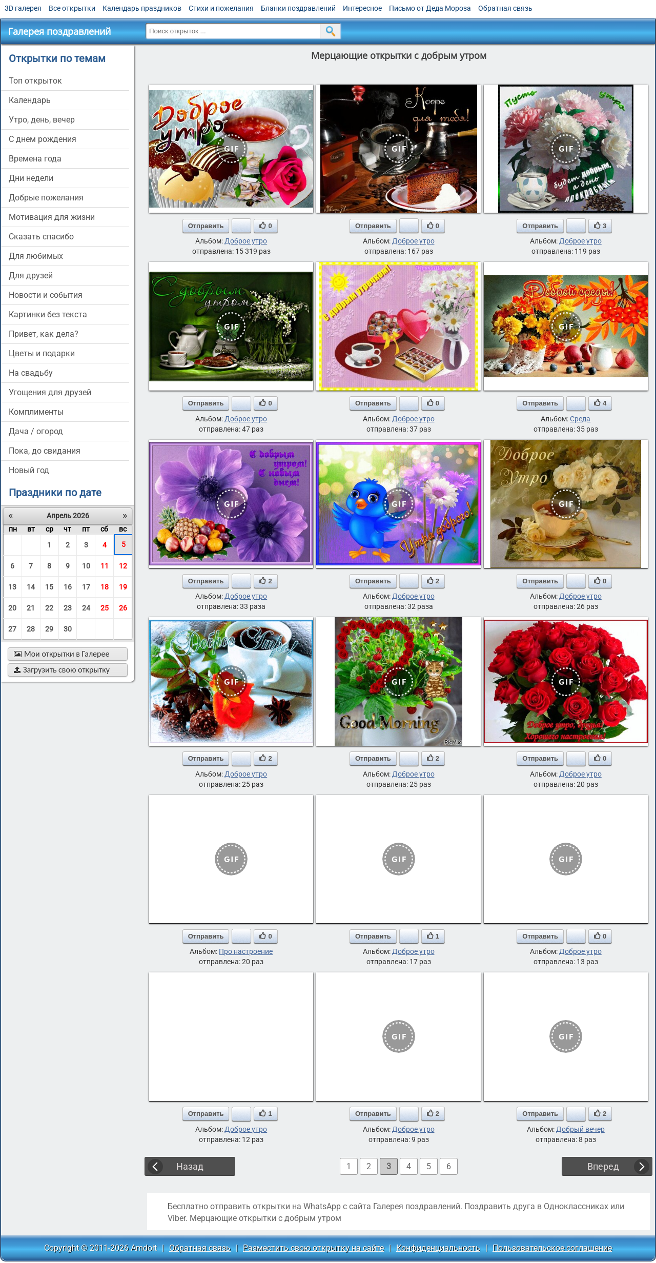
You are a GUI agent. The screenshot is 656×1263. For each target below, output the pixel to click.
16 (68, 587)
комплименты (36, 412)
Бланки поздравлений (298, 8)
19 (123, 587)
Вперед (603, 1166)
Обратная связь (505, 8)
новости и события (46, 295)
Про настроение (246, 951)
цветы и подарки (42, 353)
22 (49, 608)
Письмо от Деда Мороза (430, 8)
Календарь (30, 100)
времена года (35, 159)
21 (31, 608)
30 (68, 629)
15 (49, 587)
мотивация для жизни (52, 217)
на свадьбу (31, 373)
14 (31, 587)
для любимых (36, 256)
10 (86, 566)
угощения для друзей (50, 392)
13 (12, 587)
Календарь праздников (141, 8)
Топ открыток (35, 81)
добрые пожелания (46, 197)
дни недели (31, 178)
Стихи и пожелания (221, 8)
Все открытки (72, 8)
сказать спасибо (41, 236)
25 (104, 608)
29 (49, 629)
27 (12, 629)
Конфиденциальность (438, 1248)
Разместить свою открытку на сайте (313, 1248)
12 (123, 566)
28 (31, 629)
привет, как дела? (43, 334)
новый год (29, 470)
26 (123, 608)
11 (104, 566)
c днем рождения (42, 139)
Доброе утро (245, 241)
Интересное (362, 8)
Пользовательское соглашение (552, 1248)
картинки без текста (48, 314)
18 (104, 587)
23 (68, 608)
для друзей (31, 275)
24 (86, 608)
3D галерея (23, 8)
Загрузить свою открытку (62, 670)
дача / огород (36, 431)
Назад (189, 1166)
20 (12, 608)
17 (86, 587)
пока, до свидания (44, 451)
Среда (580, 419)
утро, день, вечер (42, 120)
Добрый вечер (580, 1129)
